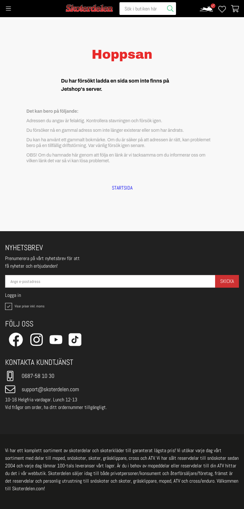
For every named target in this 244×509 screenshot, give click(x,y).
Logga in (13, 295)
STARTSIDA (122, 188)
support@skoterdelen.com (42, 389)
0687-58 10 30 (29, 376)
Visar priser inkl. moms (24, 306)
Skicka (227, 281)
